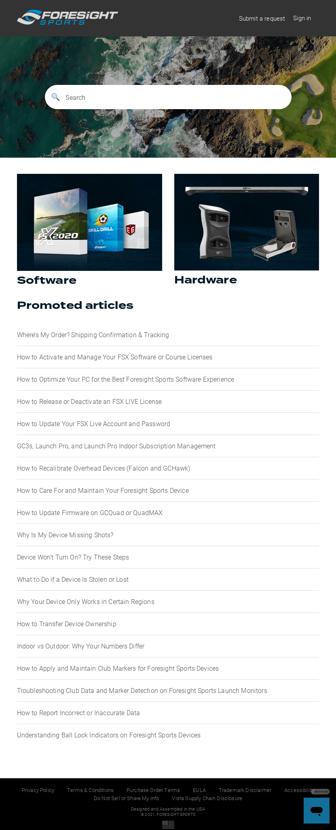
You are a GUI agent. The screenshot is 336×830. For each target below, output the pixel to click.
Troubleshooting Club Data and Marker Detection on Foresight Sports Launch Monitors (142, 690)
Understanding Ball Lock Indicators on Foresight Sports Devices (109, 735)
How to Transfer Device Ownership (66, 623)
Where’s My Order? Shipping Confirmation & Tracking (93, 334)
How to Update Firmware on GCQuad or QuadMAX (90, 512)
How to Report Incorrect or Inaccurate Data (78, 712)
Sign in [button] (302, 18)
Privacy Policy (38, 790)
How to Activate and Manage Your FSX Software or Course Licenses (115, 357)
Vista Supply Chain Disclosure (207, 798)
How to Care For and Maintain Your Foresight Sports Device (103, 490)
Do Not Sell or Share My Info (126, 798)
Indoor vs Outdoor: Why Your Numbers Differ (81, 646)
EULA (199, 790)
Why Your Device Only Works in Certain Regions (85, 601)
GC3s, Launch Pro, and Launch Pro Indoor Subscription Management (116, 445)
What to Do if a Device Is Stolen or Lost (73, 579)
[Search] (168, 97)
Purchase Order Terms (153, 790)
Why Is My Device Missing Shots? (65, 534)
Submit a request (262, 18)
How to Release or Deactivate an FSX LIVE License (89, 401)
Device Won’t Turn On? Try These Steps (73, 557)
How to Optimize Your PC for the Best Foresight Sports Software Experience (126, 379)
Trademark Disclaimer (245, 790)
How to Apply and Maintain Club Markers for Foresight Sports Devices (118, 668)
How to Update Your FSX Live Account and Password (94, 423)
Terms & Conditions (90, 790)
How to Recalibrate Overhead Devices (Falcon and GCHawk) (103, 468)
